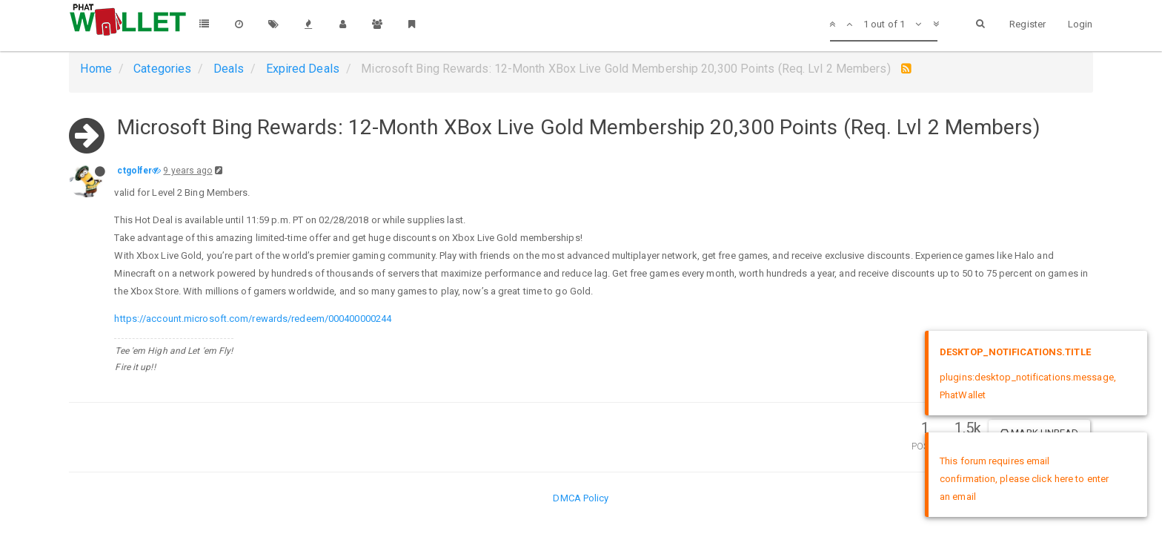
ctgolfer (134, 170)
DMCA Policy (580, 498)
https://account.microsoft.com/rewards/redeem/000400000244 (252, 318)
